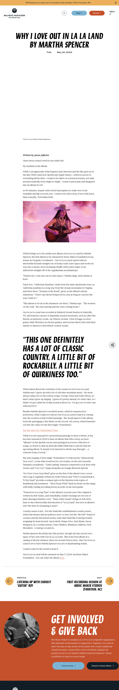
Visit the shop (68, 666)
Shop (78, 13)
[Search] (64, 13)
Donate (96, 13)
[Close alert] (116, 2)
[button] (112, 13)
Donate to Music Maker (103, 666)
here (62, 558)
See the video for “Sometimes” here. (40, 430)
